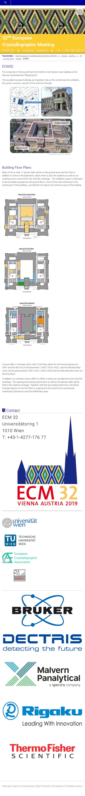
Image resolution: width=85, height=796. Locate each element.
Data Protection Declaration (50, 786)
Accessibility (27, 786)
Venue (18, 59)
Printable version (74, 786)
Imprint (16, 786)
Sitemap (6, 786)
